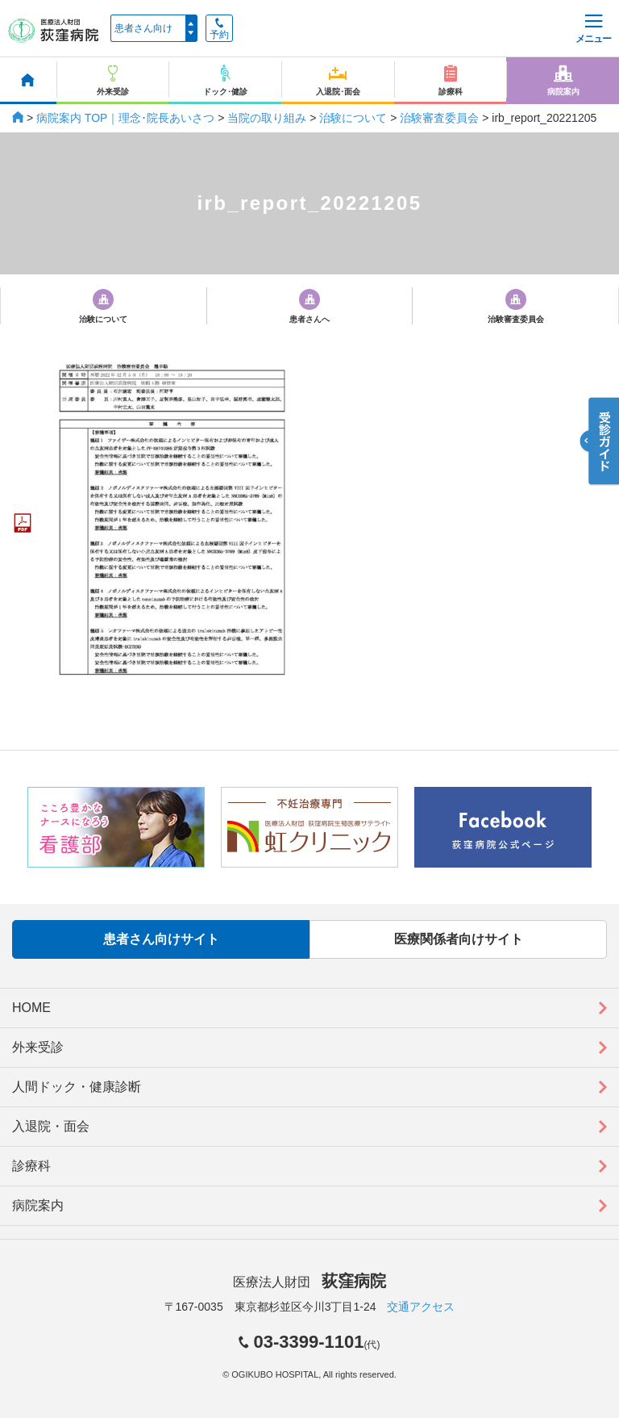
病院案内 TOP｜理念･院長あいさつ (125, 117)
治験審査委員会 (439, 117)
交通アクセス (421, 1306)
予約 (219, 29)
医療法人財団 (309, 1282)
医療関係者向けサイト (458, 939)
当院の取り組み (266, 117)
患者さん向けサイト (161, 939)
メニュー (593, 29)
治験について (353, 117)
